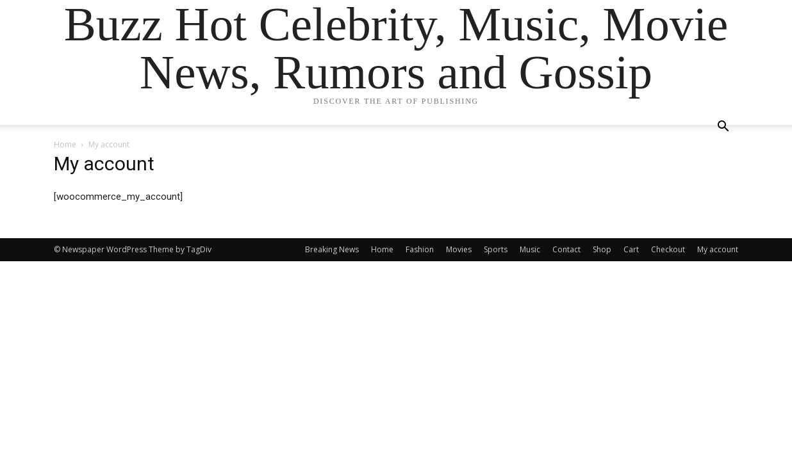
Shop (602, 249)
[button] (722, 128)
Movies (459, 249)
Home (65, 144)
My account (717, 249)
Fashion (420, 249)
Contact (566, 249)
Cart (631, 249)
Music (530, 249)
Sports (495, 249)
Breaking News (332, 249)
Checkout (668, 249)
